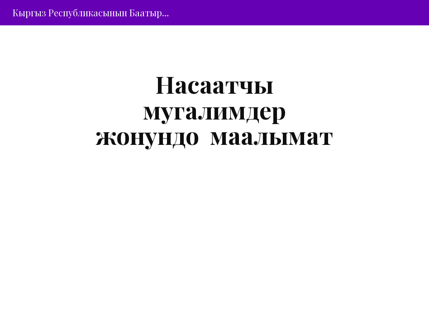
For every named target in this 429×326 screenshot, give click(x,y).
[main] (214, 110)
